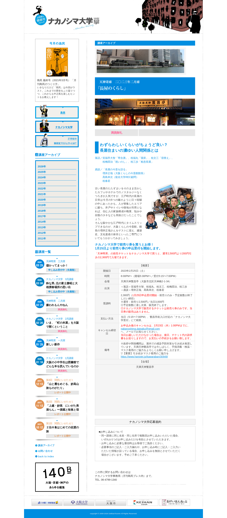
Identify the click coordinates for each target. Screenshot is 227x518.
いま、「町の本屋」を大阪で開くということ (63, 322)
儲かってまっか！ (63, 263)
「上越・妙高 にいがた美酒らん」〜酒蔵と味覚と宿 (63, 405)
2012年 (42, 232)
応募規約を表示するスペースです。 (145, 443)
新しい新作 (63, 342)
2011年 (42, 238)
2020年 (42, 199)
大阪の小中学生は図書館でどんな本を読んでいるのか (63, 362)
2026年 (42, 166)
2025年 (42, 171)
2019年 (42, 205)
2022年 (42, 188)
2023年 (42, 183)
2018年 (42, 210)
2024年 (42, 177)
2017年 (42, 216)
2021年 (42, 194)
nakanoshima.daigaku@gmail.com (140, 328)
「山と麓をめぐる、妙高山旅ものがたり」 (63, 383)
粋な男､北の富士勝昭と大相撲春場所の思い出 (63, 283)
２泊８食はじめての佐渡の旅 (63, 427)
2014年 (42, 221)
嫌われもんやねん (63, 302)
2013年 (42, 227)
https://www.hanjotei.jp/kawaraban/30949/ (144, 356)
